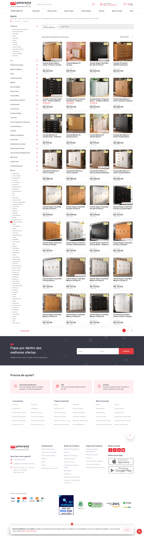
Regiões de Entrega (71, 455)
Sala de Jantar (101, 416)
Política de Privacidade (72, 477)
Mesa (56, 404)
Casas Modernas (79, 424)
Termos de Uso (69, 462)
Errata (44, 465)
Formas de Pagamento (71, 449)
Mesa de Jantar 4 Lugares (63, 420)
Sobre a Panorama (48, 449)
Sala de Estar (100, 412)
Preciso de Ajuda (92, 455)
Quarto (117, 404)
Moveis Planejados (19, 420)
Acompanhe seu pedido (94, 461)
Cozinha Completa (37, 416)
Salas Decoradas (79, 412)
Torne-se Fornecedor (49, 452)
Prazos (66, 452)
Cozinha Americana (37, 420)
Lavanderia (16, 408)
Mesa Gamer (119, 408)
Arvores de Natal (60, 416)
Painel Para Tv (59, 408)
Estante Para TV (18, 424)
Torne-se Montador (48, 455)
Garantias (67, 474)
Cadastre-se (113, 5)
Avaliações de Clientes (50, 468)
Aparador (76, 404)
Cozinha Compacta (79, 416)
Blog (43, 462)
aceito (127, 530)
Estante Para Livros (37, 424)
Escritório (34, 404)
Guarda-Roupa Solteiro (123, 420)
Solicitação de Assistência (95, 467)
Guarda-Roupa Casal (103, 420)
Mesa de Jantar (36, 412)
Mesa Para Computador (123, 416)
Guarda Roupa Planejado (105, 424)
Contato (89, 458)
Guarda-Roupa (78, 408)
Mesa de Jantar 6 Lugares (82, 420)
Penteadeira (100, 408)
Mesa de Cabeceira (121, 424)
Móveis (44, 459)
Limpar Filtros (65, 26)
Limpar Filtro (25, 331)
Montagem (67, 471)
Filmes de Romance (19, 412)
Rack (97, 404)
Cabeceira (34, 408)
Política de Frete (69, 459)
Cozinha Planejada (19, 416)
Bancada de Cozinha (61, 424)
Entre (105, 5)
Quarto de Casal (60, 412)
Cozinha (15, 404)
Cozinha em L (119, 412)
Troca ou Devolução (93, 464)
